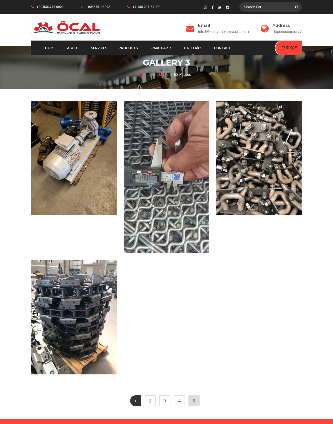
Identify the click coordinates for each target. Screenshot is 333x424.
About (73, 48)
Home (50, 48)
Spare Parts (160, 48)
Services (99, 48)
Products (128, 48)
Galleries (193, 48)
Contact (222, 48)
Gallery (163, 74)
